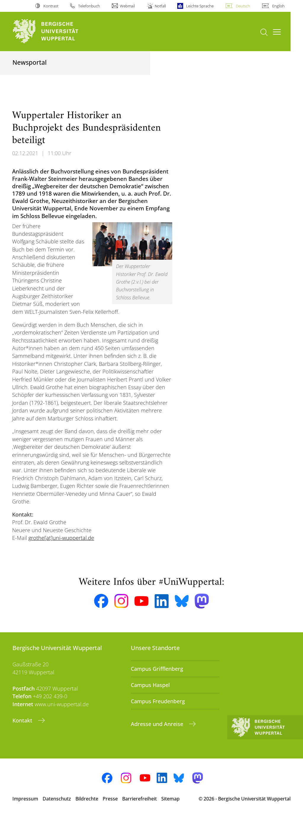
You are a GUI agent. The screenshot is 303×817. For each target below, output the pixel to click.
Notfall (160, 6)
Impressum (25, 798)
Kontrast (50, 6)
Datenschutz (57, 798)
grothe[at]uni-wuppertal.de (61, 537)
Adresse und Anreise (158, 723)
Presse (110, 798)
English (278, 6)
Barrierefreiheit (139, 798)
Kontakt (23, 720)
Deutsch (243, 6)
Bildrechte (86, 798)
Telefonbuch (89, 6)
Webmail (127, 6)
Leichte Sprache (200, 6)
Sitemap (170, 798)
